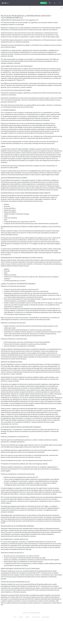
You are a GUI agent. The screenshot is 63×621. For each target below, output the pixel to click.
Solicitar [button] (43, 3)
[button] (49, 2)
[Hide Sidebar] (59, 3)
